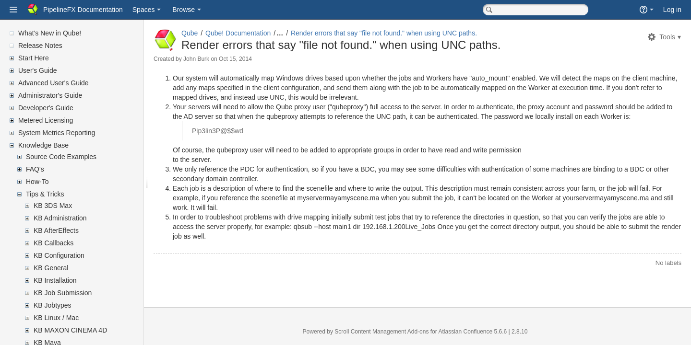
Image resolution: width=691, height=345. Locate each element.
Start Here (33, 58)
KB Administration (60, 218)
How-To (37, 181)
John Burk (196, 59)
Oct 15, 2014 (235, 59)
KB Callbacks (53, 243)
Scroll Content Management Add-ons (381, 331)
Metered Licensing (45, 120)
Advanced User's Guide (53, 83)
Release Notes (40, 45)
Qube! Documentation (238, 33)
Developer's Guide (45, 108)
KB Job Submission (63, 293)
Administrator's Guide (50, 95)
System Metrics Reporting (56, 133)
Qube (189, 33)
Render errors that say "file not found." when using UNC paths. (384, 33)
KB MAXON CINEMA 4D (70, 330)
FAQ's (35, 169)
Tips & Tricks (45, 194)
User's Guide (37, 70)
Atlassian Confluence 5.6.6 (473, 331)
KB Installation (55, 280)
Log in (672, 9)
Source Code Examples (61, 157)
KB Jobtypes (52, 305)
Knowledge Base (43, 145)
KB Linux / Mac (56, 318)
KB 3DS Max (53, 205)
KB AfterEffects (56, 230)
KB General (51, 268)
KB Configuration (59, 255)
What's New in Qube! (49, 33)
